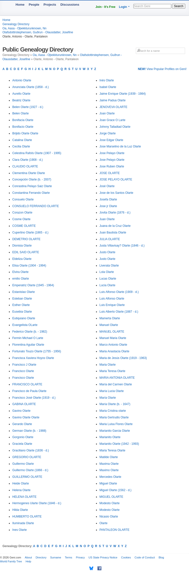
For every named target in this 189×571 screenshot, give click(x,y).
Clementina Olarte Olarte (28, 173)
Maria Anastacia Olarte (114, 351)
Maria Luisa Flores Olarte (116, 424)
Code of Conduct (145, 557)
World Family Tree (11, 561)
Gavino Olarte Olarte (25, 417)
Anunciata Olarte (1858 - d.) (30, 87)
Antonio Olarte (21, 80)
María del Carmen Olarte (115, 384)
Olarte (103, 523)
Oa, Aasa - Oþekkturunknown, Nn (24, 28)
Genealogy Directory (15, 24)
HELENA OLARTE (24, 497)
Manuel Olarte (108, 325)
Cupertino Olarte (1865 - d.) (30, 232)
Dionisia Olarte (22, 245)
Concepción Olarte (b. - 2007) (31, 179)
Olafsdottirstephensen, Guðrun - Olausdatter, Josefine (37, 32)
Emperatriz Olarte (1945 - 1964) (33, 285)
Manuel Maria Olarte (112, 338)
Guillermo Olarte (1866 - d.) (30, 470)
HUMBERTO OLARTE (27, 516)
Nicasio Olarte (108, 516)
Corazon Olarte (22, 212)
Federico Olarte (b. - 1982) (29, 331)
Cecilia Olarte (21, 146)
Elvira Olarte (20, 272)
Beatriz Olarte (21, 100)
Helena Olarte (21, 490)
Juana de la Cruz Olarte (115, 226)
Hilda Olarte (20, 510)
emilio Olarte (20, 278)
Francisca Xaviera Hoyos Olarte (33, 358)
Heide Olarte (20, 483)
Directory (41, 557)
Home (20, 4)
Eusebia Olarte (22, 311)
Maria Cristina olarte (112, 410)
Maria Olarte (107, 364)
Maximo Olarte (109, 470)
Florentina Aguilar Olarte (28, 344)
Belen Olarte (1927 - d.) (27, 107)
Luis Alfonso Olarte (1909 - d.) (119, 292)
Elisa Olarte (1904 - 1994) (29, 265)
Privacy (80, 557)
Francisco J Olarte (24, 364)
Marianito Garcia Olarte (114, 430)
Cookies (126, 557)
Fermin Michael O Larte (27, 338)
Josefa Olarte (108, 199)
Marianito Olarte (109, 437)
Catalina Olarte (22, 140)
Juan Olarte (107, 219)
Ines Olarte (19, 530)
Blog (161, 557)
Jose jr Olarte (108, 206)
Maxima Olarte (109, 463)
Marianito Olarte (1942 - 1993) (119, 444)
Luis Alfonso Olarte (111, 298)
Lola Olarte (106, 272)
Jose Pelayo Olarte (111, 153)
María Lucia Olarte (111, 391)
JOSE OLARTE (109, 173)
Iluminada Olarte (23, 523)
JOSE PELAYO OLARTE (115, 179)
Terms (68, 557)
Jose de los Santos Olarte (116, 193)
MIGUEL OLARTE (111, 497)
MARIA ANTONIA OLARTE (117, 377)
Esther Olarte (21, 305)
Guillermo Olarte (23, 463)
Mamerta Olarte (109, 318)
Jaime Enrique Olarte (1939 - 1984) (122, 93)
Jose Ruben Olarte (111, 166)
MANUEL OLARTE (111, 331)
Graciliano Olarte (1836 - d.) (30, 450)
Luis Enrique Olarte (112, 305)
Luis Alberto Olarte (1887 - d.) (118, 311)
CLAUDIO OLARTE (25, 166)
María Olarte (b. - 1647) (114, 404)
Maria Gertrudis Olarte (114, 417)
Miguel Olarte (108, 483)
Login (123, 7)
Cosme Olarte (21, 219)
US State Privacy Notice (103, 557)
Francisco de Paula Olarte (29, 391)
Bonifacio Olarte (22, 126)
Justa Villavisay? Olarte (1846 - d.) (121, 245)
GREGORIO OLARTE (26, 457)
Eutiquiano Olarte (23, 318)
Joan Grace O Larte (112, 120)
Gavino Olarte (21, 410)
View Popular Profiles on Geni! (162, 69)
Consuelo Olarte (23, 199)
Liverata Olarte (109, 265)
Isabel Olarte (107, 87)
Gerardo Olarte (22, 424)
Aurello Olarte (21, 93)
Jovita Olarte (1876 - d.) (114, 212)
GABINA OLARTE (24, 404)
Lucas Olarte (107, 278)
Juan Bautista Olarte (112, 232)
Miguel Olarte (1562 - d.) (115, 490)
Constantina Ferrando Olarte (31, 193)
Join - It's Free (105, 7)
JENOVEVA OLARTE (113, 107)
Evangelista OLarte (24, 325)
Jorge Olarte (107, 133)
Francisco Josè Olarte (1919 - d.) (33, 397)
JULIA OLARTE (109, 239)
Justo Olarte (107, 252)
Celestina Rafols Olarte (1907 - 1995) (36, 153)
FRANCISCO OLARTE (27, 384)
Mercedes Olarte (110, 477)
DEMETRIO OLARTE (26, 239)
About (28, 557)
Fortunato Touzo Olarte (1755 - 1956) (36, 351)
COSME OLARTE (24, 226)
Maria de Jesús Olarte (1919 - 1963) (123, 358)
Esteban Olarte (22, 298)
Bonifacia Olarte (22, 120)
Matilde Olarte (108, 457)
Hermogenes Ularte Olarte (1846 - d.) (36, 503)
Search (178, 6)
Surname (55, 557)
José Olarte (106, 186)
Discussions (69, 4)
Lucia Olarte (107, 285)
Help (28, 561)
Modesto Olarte (109, 503)
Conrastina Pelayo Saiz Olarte (32, 186)
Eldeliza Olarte (22, 259)
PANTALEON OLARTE (114, 530)
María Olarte (107, 397)
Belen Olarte (20, 113)
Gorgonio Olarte (22, 437)
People (34, 4)
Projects (50, 4)
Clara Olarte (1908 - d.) (27, 159)
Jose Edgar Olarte (111, 140)
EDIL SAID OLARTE (25, 252)
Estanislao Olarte (23, 292)
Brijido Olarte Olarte (25, 133)
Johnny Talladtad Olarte (114, 126)
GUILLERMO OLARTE (27, 477)
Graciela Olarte (22, 444)
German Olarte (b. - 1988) (29, 430)
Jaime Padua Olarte (112, 100)
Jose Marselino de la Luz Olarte (120, 146)
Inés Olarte (106, 80)
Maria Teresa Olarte (112, 371)
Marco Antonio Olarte (113, 344)
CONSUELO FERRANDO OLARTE (35, 206)
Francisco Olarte (23, 371)
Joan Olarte (107, 113)
